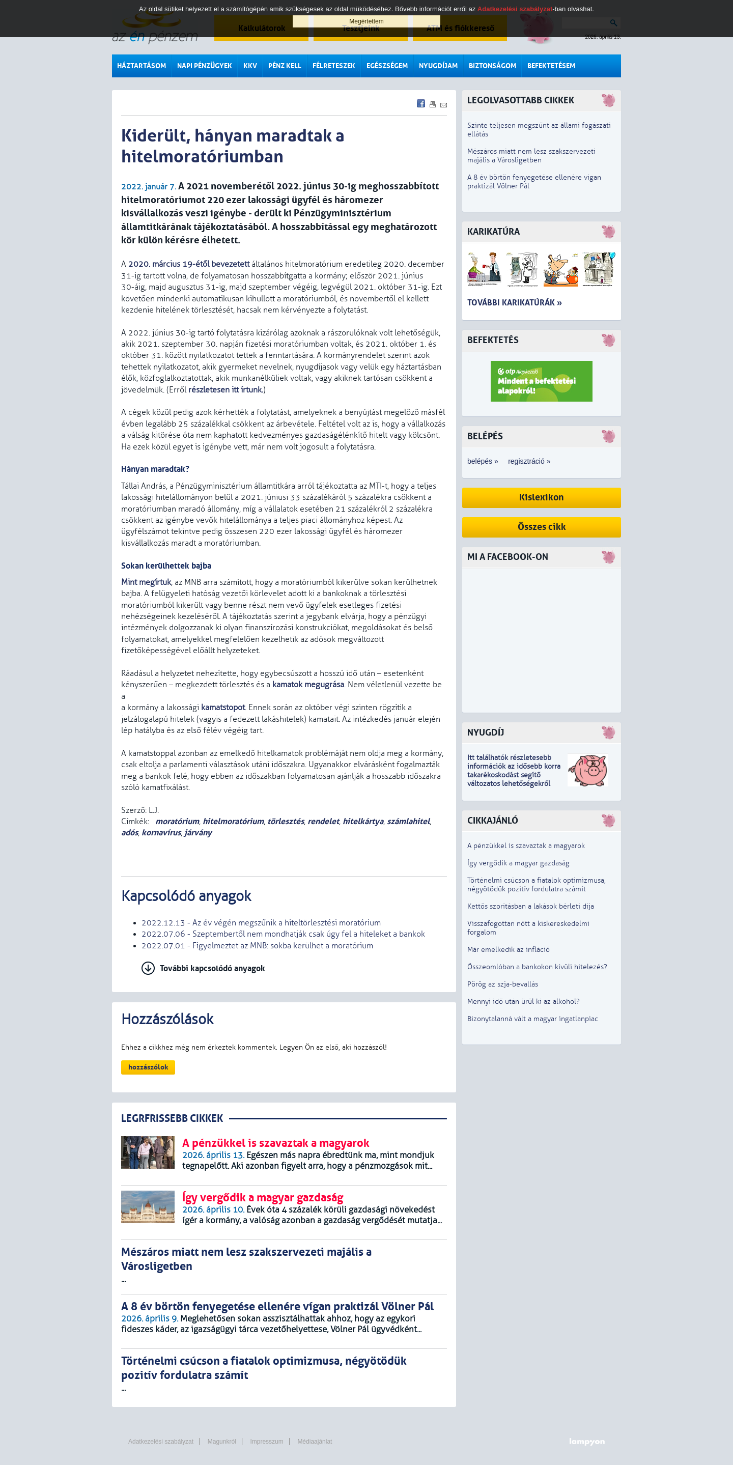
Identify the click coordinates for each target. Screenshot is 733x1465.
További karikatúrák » (514, 302)
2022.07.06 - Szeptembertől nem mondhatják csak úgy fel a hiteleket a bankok (283, 934)
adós (129, 832)
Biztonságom (492, 66)
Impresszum (266, 1441)
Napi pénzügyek (204, 66)
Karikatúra (493, 232)
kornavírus (161, 832)
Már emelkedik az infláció (508, 949)
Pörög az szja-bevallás (502, 984)
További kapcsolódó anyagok (212, 968)
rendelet (323, 821)
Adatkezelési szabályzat (160, 1441)
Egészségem (387, 66)
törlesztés (285, 821)
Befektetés (493, 340)
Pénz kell (284, 66)
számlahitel (408, 821)
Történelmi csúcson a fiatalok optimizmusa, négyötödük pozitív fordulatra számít (536, 884)
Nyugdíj (485, 732)
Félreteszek (334, 66)
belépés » (482, 461)
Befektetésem (551, 66)
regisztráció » (529, 461)
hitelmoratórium (233, 821)
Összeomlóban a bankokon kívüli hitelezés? (537, 967)
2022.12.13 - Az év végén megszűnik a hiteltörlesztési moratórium (261, 922)
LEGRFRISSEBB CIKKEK (172, 1118)
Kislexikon (541, 497)
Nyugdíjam (438, 66)
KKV (250, 66)
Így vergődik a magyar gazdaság (518, 863)
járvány (198, 832)
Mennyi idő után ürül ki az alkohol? (523, 1001)
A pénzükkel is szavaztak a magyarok (526, 845)
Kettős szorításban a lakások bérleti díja (530, 906)
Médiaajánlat (314, 1441)
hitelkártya (363, 821)
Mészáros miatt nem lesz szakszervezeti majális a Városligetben (531, 155)
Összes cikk (542, 527)
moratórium (176, 821)
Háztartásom (141, 66)
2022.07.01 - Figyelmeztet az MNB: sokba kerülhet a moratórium (257, 945)
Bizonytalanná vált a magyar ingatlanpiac (532, 1019)
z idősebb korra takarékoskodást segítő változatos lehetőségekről (513, 775)
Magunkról (222, 1441)
